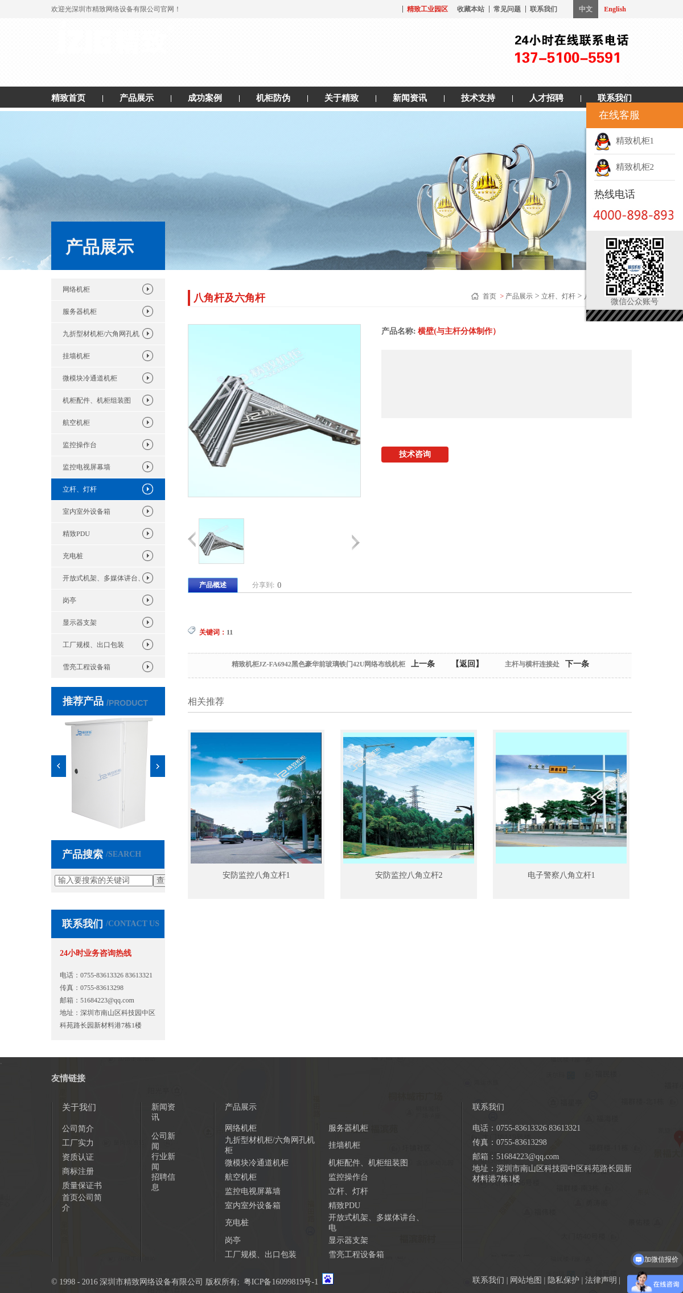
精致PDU (76, 534)
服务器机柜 (80, 312)
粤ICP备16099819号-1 (281, 1282)
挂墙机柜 (76, 356)
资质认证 (78, 1157)
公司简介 (78, 1128)
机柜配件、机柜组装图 (97, 400)
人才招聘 (546, 98)
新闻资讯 (410, 98)
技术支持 (478, 98)
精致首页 (68, 98)
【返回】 (467, 664)
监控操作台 (80, 445)
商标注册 (78, 1171)
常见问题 (507, 9)
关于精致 (341, 98)
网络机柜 (76, 289)
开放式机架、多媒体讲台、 (104, 578)
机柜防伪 (273, 98)
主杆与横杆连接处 (532, 664)
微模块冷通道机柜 (90, 378)
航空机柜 (76, 423)
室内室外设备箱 (86, 511)
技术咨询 (415, 454)
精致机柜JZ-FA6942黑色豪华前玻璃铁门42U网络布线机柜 (319, 664)
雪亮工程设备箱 (86, 667)
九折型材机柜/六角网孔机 (101, 334)
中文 (586, 9)
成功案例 (205, 98)
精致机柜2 (624, 166)
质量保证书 (82, 1185)
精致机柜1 (624, 140)
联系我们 (543, 9)
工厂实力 (78, 1143)
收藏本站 (470, 9)
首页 (490, 296)
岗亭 (69, 600)
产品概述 (213, 585)
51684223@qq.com (107, 1000)
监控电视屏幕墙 (86, 467)
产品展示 (137, 98)
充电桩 (73, 556)
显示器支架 (80, 623)
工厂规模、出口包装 (93, 645)
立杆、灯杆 (80, 489)
